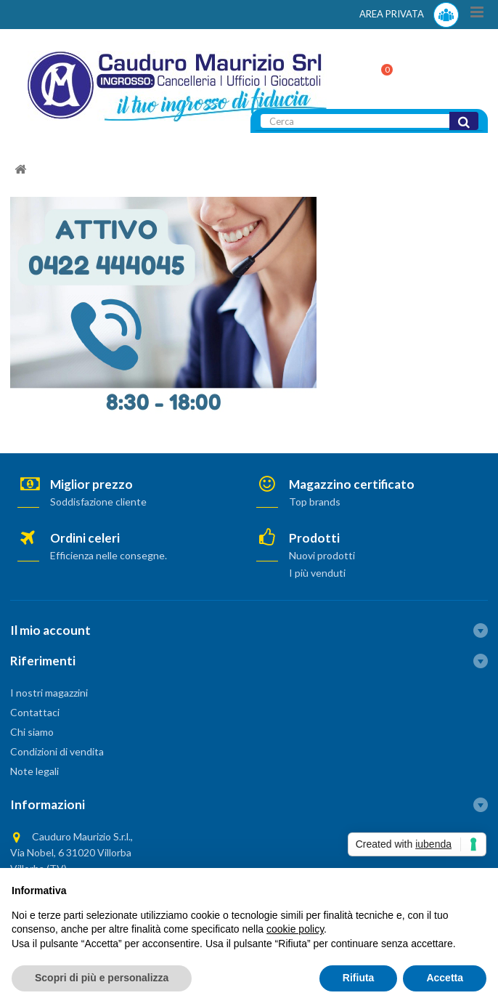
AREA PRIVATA (409, 15)
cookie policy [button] (295, 929)
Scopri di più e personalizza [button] (101, 977)
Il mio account (50, 630)
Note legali (34, 771)
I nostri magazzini (49, 692)
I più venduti (317, 573)
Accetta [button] (444, 977)
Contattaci (35, 712)
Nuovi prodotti (322, 555)
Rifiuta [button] (359, 977)
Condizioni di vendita (57, 751)
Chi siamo (32, 732)
